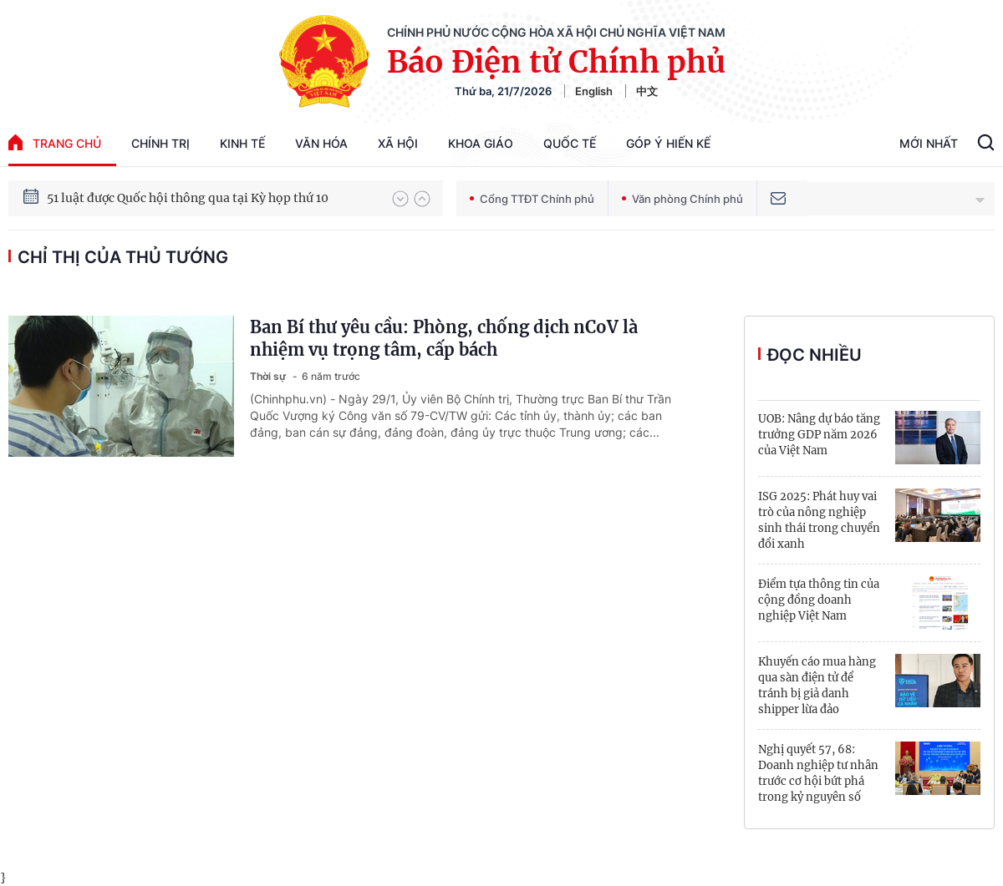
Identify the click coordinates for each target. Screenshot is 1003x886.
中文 (647, 91)
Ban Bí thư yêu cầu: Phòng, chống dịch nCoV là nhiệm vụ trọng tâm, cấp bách (444, 338)
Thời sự (269, 376)
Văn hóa (321, 143)
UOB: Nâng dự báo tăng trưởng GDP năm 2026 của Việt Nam (819, 435)
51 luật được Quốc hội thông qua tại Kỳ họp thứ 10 (187, 197)
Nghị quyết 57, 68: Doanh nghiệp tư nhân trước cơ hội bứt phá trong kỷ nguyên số (818, 773)
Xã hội (398, 143)
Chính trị (160, 143)
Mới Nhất (928, 143)
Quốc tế (569, 143)
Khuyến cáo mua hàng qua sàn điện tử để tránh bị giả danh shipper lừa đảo (817, 685)
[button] (400, 198)
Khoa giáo (480, 143)
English (594, 91)
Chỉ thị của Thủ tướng (123, 257)
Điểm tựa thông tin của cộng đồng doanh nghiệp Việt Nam (818, 600)
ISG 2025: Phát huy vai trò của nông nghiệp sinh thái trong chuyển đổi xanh (819, 520)
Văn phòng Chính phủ (682, 198)
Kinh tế (242, 143)
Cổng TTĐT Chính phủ (532, 198)
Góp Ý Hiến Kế (668, 143)
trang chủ (54, 142)
